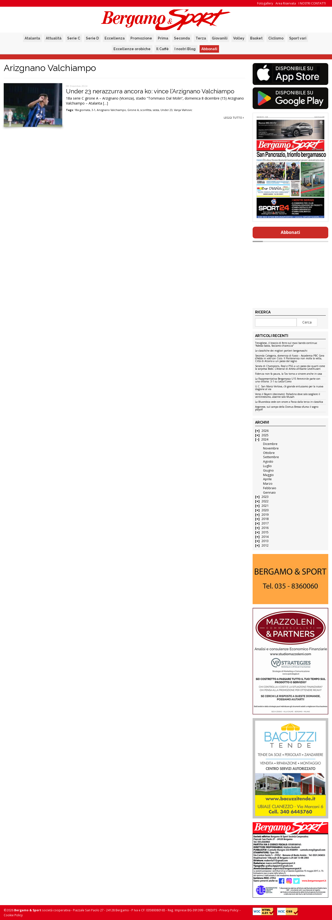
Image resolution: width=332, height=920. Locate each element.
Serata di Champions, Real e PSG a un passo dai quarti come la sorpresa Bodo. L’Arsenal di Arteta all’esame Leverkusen (290, 367)
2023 (265, 497)
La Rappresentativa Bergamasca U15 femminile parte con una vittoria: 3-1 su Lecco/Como (287, 380)
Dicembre (270, 444)
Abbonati (209, 49)
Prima (163, 38)
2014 (265, 537)
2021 (265, 506)
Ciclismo (275, 38)
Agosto (268, 461)
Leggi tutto (234, 117)
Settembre (271, 457)
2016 (265, 528)
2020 (265, 510)
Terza (201, 38)
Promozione (141, 38)
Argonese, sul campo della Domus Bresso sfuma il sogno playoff (286, 408)
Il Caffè (162, 49)
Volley (238, 38)
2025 (265, 435)
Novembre (271, 448)
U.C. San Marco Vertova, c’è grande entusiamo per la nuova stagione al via (289, 388)
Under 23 (166, 110)
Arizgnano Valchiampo (111, 110)
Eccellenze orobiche (132, 49)
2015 (265, 532)
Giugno (268, 470)
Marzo (268, 483)
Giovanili (219, 38)
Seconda (182, 38)
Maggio (268, 475)
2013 (265, 541)
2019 (265, 515)
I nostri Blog (185, 49)
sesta (156, 110)
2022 (265, 501)
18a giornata (82, 110)
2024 (264, 439)
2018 (265, 519)
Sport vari (297, 38)
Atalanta (32, 38)
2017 (265, 523)
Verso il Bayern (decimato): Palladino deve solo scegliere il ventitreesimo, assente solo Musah (287, 396)
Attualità (53, 38)
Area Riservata (286, 3)
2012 (265, 545)
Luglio (267, 466)
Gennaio (269, 492)
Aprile (267, 479)
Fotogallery (265, 3)
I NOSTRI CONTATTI (312, 3)
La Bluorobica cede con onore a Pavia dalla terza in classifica (289, 402)
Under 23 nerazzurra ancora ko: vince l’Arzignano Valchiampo (150, 91)
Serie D (92, 38)
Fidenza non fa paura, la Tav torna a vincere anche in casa (288, 373)
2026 (265, 431)
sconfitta (145, 110)
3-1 (93, 110)
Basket (256, 38)
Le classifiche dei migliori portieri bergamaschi (281, 350)
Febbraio (269, 488)
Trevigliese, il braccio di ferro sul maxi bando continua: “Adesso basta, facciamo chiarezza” (286, 344)
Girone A (133, 110)
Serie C (73, 38)
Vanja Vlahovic (183, 110)
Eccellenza (115, 38)
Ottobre (269, 453)
